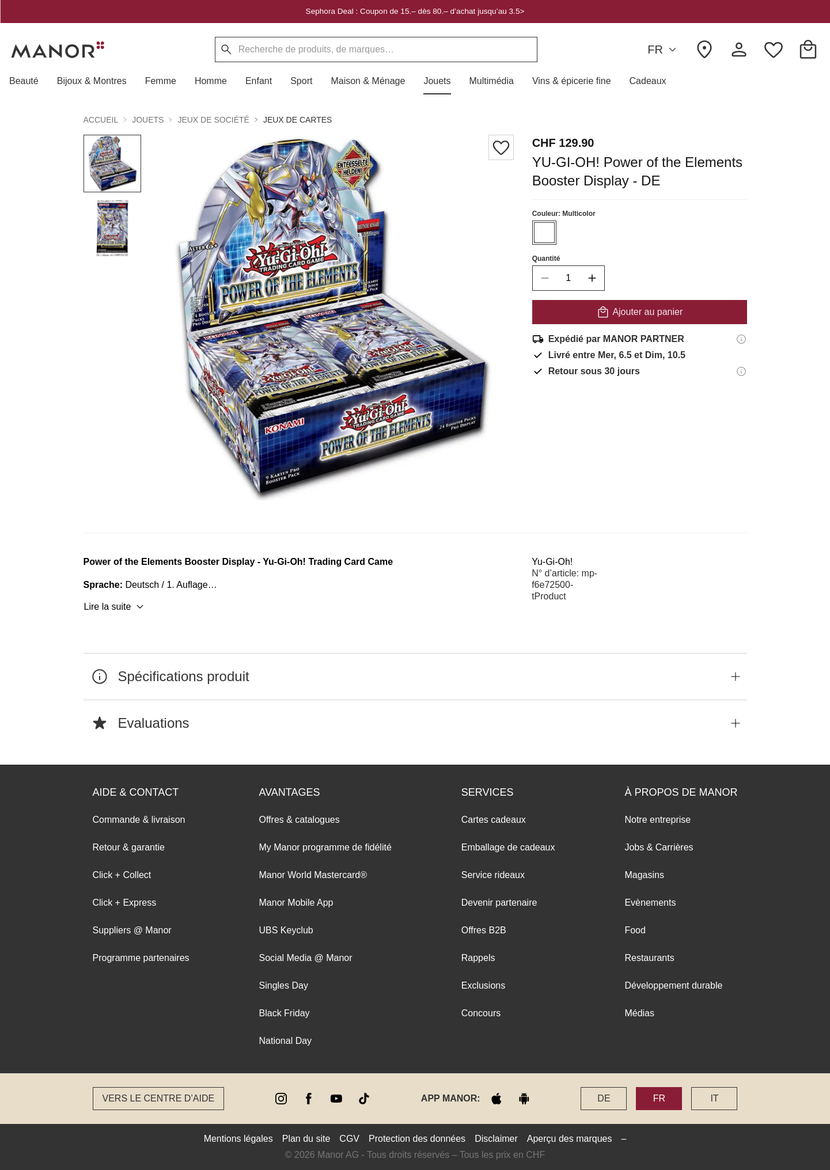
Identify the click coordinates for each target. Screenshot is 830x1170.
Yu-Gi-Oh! (552, 562)
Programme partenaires (141, 958)
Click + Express (125, 902)
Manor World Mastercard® (313, 875)
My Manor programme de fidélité (325, 847)
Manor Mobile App (296, 902)
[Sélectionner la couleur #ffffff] (543, 232)
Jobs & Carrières (658, 847)
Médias (639, 1013)
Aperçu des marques (569, 1139)
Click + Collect (122, 875)
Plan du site (306, 1139)
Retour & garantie (129, 847)
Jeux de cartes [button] (297, 119)
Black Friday (284, 1013)
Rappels (478, 958)
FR (663, 50)
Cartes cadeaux (493, 820)
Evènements (650, 902)
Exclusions (483, 985)
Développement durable (673, 985)
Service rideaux (493, 875)
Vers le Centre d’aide (159, 1098)
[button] (28, 81)
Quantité (546, 258)
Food (634, 930)
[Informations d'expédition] (741, 339)
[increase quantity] (591, 278)
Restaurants (649, 958)
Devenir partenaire (499, 902)
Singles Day (283, 985)
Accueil (101, 119)
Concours (481, 1013)
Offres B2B (483, 930)
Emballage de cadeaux (508, 847)
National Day (285, 1041)
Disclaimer (496, 1139)
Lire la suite (115, 607)
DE (603, 1098)
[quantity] (567, 278)
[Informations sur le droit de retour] (741, 371)
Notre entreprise (657, 820)
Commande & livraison (139, 820)
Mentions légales (238, 1139)
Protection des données (417, 1139)
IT (714, 1098)
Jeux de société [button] (213, 119)
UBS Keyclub (286, 930)
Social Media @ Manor (306, 958)
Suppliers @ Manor (132, 930)
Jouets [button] (148, 119)
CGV (349, 1139)
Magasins (644, 875)
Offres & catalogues (299, 820)
